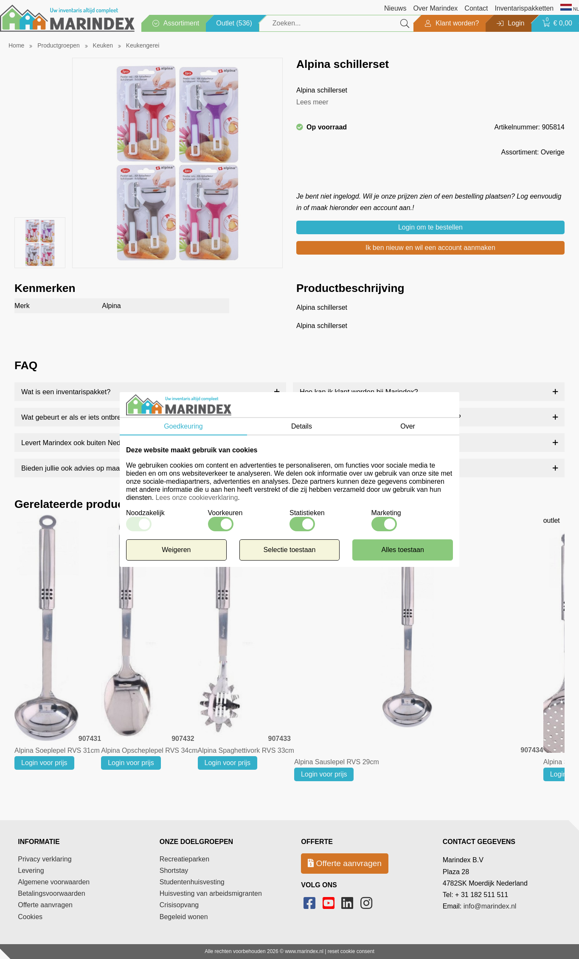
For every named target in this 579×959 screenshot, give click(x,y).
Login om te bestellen (430, 227)
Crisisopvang (179, 905)
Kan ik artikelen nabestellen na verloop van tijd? (374, 468)
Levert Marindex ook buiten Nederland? (82, 442)
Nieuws (395, 8)
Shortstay (174, 870)
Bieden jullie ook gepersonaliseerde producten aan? (380, 417)
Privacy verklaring (44, 859)
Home (16, 45)
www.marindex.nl (304, 951)
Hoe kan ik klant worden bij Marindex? (359, 391)
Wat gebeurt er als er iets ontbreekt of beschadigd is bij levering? (121, 417)
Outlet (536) (234, 23)
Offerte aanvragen (45, 905)
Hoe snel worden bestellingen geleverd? (362, 442)
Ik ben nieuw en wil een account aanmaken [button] (430, 247)
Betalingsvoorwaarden (51, 893)
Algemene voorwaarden (54, 882)
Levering (31, 870)
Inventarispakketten (524, 8)
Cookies (30, 916)
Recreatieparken (184, 859)
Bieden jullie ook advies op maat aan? (80, 468)
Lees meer (312, 102)
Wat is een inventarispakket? (65, 391)
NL (569, 8)
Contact (476, 8)
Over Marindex (435, 8)
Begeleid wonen (184, 916)
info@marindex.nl (490, 906)
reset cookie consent (351, 951)
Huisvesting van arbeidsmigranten (211, 893)
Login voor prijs (44, 762)
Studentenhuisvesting (192, 882)
